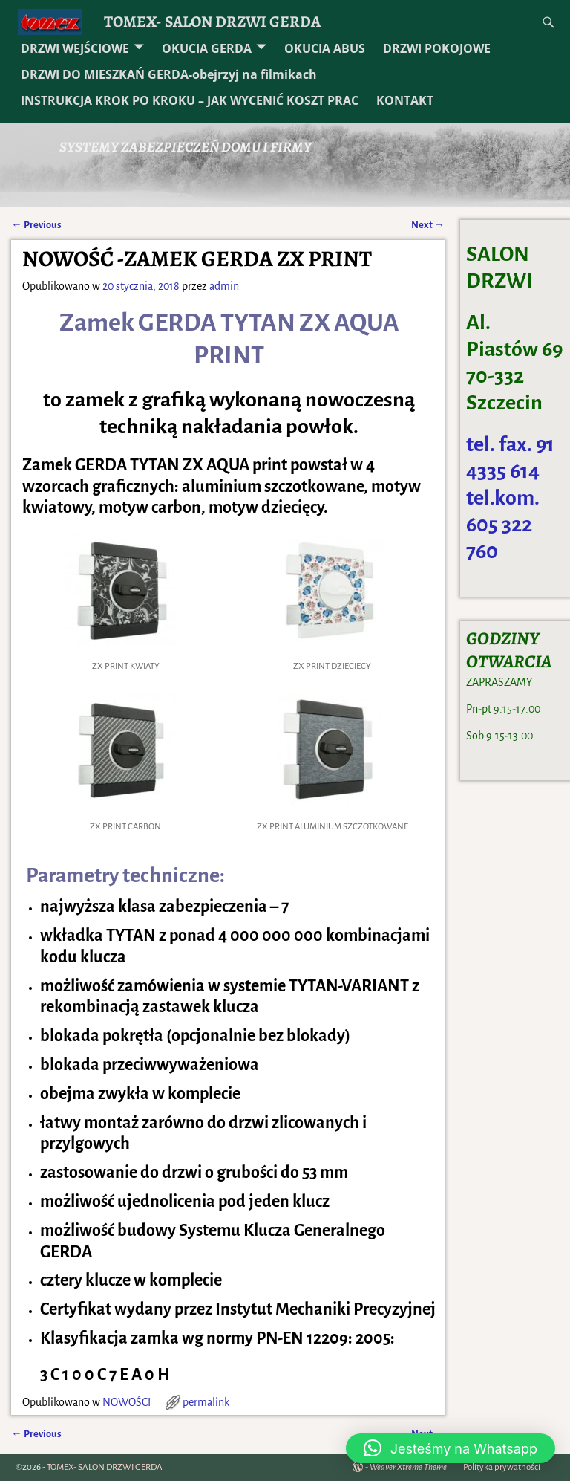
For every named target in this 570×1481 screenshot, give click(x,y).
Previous (36, 224)
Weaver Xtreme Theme (408, 1467)
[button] (450, 1448)
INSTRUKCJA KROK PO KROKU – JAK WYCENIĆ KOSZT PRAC (189, 100)
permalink (206, 1402)
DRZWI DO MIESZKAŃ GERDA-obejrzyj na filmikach (169, 74)
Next (428, 224)
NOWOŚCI (126, 1402)
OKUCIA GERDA (207, 48)
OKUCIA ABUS (324, 48)
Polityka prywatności (501, 1467)
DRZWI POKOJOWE (437, 48)
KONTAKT (404, 100)
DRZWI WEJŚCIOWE (75, 48)
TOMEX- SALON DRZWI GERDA (212, 21)
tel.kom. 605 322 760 (503, 525)
